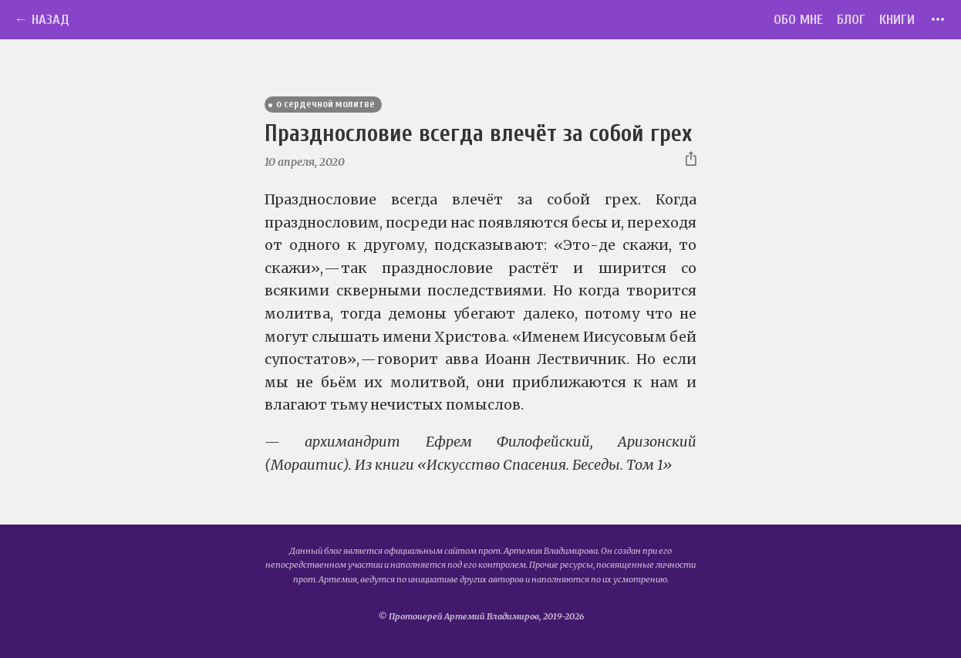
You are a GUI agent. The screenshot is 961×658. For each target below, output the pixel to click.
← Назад (41, 20)
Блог (851, 20)
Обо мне (798, 20)
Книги (897, 20)
